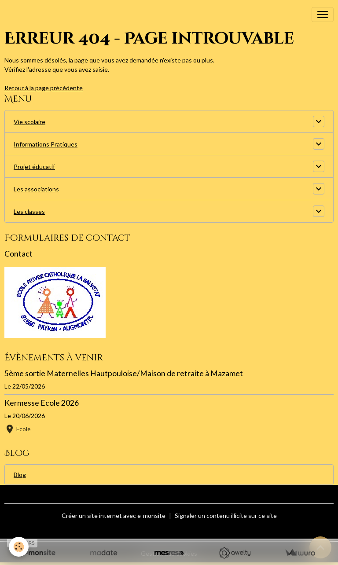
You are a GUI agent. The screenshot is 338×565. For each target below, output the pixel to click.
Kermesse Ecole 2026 (41, 402)
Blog (20, 474)
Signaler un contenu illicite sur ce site (226, 515)
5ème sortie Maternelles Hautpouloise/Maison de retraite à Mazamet (123, 373)
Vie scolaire (29, 121)
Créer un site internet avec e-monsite (113, 515)
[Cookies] (19, 547)
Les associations (36, 189)
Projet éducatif (34, 166)
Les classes (29, 211)
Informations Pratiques (45, 144)
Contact (18, 253)
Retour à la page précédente (43, 88)
